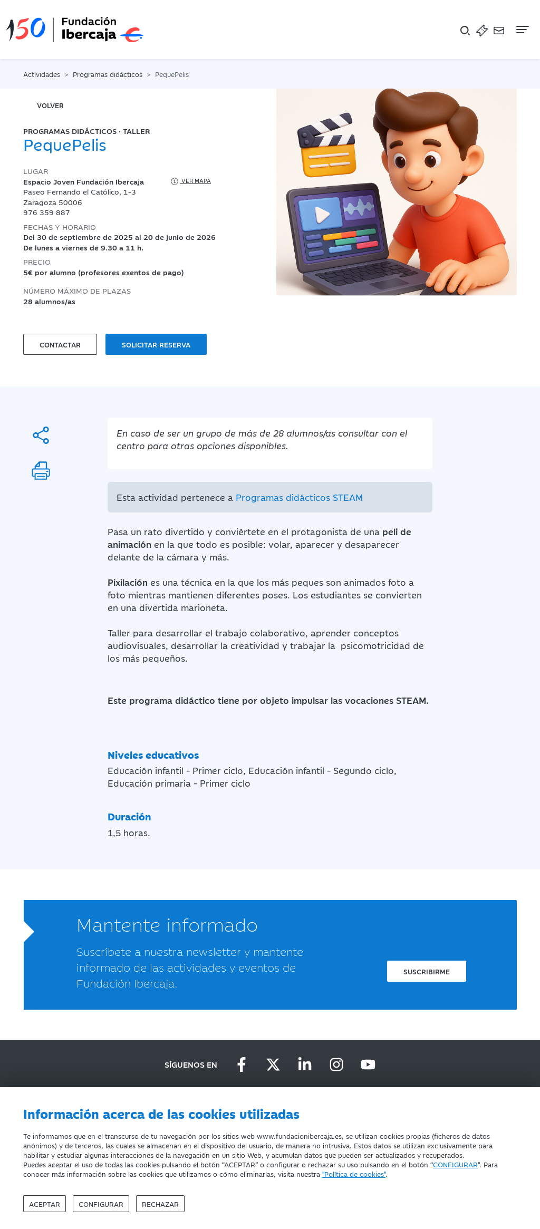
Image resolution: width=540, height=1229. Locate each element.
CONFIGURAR (455, 1164)
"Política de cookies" (353, 1173)
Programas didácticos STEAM (299, 497)
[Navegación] (521, 29)
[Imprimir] (41, 470)
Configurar (101, 1203)
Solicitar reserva (156, 344)
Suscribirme (426, 971)
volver (50, 105)
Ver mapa (190, 181)
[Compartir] (41, 435)
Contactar (60, 344)
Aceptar (44, 1203)
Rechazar (160, 1203)
